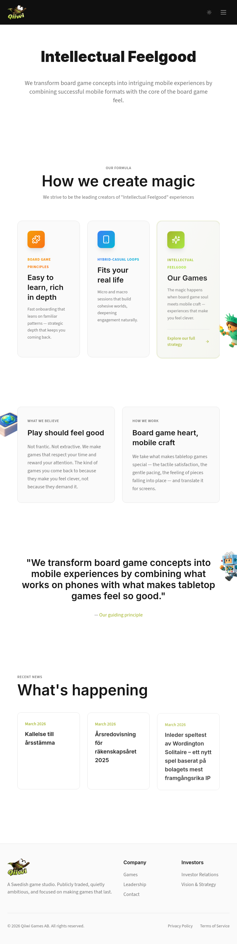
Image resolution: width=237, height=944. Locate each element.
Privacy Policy (180, 926)
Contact (131, 894)
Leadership (134, 884)
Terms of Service (215, 926)
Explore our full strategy (188, 344)
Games (130, 874)
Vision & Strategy (198, 884)
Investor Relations (199, 874)
